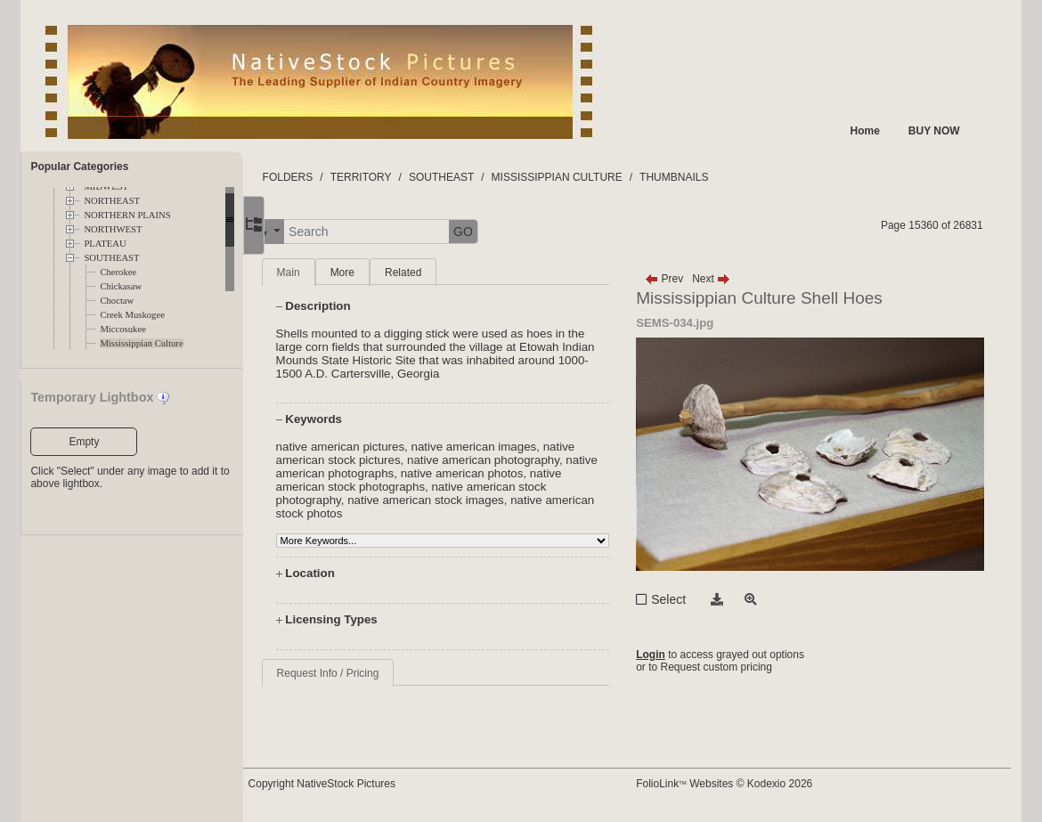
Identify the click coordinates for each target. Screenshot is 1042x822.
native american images (513, 446)
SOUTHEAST (111, 258)
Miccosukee (123, 329)
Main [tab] (327, 272)
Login (669, 654)
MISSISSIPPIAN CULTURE (596, 177)
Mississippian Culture (141, 343)
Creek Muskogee (132, 315)
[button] (306, 232)
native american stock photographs (407, 486)
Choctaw (117, 300)
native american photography (523, 460)
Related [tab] (443, 272)
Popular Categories (79, 166)
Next (730, 279)
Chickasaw (121, 286)
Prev (682, 279)
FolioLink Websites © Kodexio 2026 (743, 783)
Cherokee (118, 272)
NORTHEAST (112, 201)
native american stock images (465, 500)
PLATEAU (105, 243)
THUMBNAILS (714, 177)
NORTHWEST (113, 229)
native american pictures (379, 446)
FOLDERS (327, 177)
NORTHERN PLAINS (127, 215)
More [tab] (382, 272)
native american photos (537, 473)
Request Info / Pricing (367, 673)
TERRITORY (400, 177)
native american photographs (391, 473)
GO (503, 231)
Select (687, 599)
